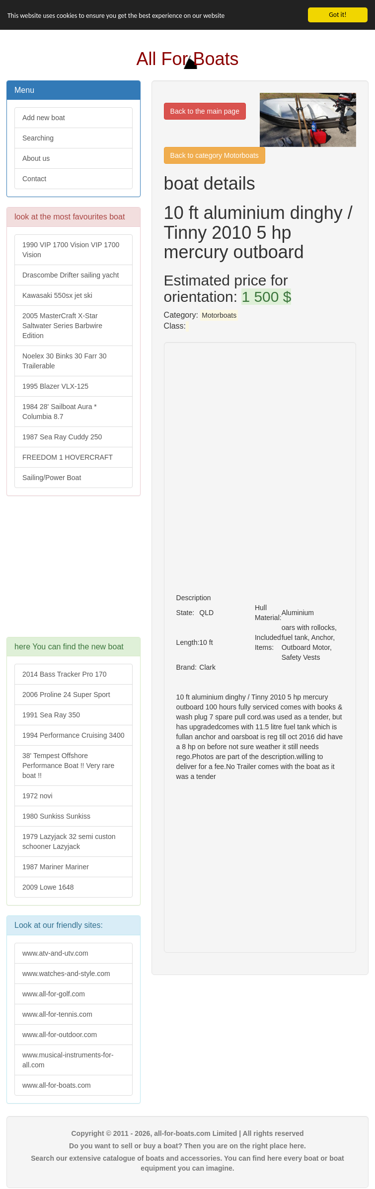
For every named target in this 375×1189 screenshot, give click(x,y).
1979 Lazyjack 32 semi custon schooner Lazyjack (69, 841)
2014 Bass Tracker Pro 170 (64, 674)
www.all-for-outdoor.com (59, 1035)
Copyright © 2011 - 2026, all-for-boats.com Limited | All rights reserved (187, 1133)
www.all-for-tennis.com (57, 1014)
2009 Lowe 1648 (48, 887)
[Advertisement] (73, 571)
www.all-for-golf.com (53, 994)
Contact (34, 179)
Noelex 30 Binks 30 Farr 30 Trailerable (64, 361)
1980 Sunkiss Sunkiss (56, 816)
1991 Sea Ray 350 (51, 715)
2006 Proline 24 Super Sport (66, 695)
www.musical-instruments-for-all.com (68, 1060)
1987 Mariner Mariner (55, 867)
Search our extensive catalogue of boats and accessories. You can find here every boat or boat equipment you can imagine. (187, 1163)
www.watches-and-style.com (66, 974)
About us (36, 158)
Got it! (337, 14)
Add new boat (43, 118)
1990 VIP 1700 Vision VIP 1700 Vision (70, 250)
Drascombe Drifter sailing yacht (70, 275)
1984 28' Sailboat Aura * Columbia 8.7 (59, 411)
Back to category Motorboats (214, 155)
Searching (38, 138)
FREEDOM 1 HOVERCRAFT (67, 457)
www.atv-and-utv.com (55, 953)
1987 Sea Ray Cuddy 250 (62, 437)
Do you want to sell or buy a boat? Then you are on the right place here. (187, 1146)
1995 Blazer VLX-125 (55, 386)
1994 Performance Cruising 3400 (73, 735)
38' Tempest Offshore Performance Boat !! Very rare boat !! (68, 765)
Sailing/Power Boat (51, 478)
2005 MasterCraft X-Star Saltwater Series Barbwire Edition (62, 326)
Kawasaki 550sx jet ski (57, 295)
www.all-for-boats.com (56, 1085)
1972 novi (37, 796)
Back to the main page (204, 111)
